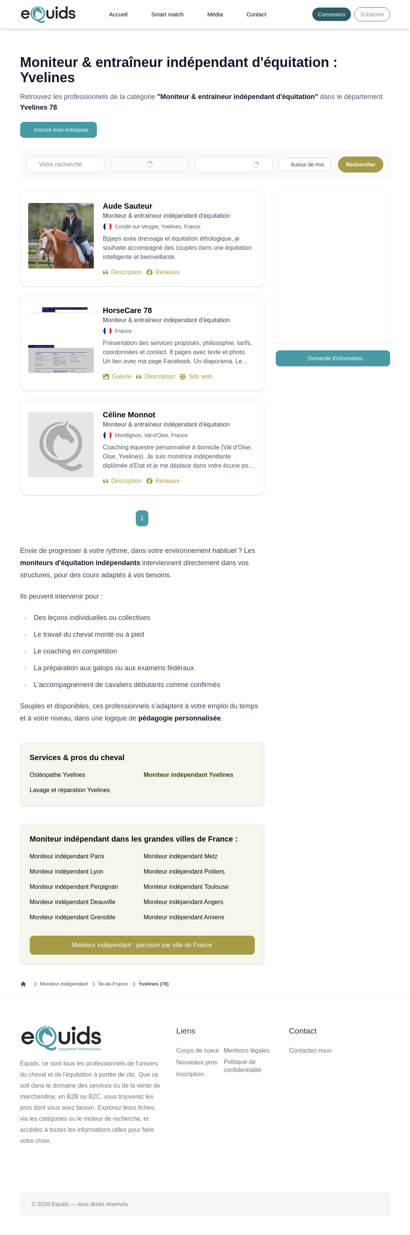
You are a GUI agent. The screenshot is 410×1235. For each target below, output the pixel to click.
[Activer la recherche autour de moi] (303, 164)
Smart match (167, 14)
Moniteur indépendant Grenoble (73, 917)
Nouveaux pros (196, 1062)
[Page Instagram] (229, 1168)
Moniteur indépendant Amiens (184, 917)
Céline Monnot (129, 415)
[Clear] (172, 164)
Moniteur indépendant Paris (67, 856)
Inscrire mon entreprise (59, 130)
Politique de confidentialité (242, 1066)
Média (215, 14)
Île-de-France (113, 984)
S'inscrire (372, 14)
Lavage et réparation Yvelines (70, 790)
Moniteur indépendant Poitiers (184, 871)
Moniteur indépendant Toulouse (186, 887)
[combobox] (237, 164)
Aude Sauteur (128, 206)
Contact (256, 14)
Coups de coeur (197, 1050)
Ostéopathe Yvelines (57, 775)
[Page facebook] (180, 1168)
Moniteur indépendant (64, 984)
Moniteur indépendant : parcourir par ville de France (142, 945)
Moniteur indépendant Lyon (66, 871)
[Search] (302, 14)
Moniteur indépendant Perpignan (74, 887)
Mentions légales (247, 1050)
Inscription (190, 1074)
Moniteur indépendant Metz (181, 856)
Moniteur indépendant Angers (183, 902)
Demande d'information (332, 358)
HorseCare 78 (127, 310)
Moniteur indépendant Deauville (73, 902)
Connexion (332, 14)
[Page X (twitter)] (205, 1168)
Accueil (118, 14)
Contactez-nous (310, 1050)
